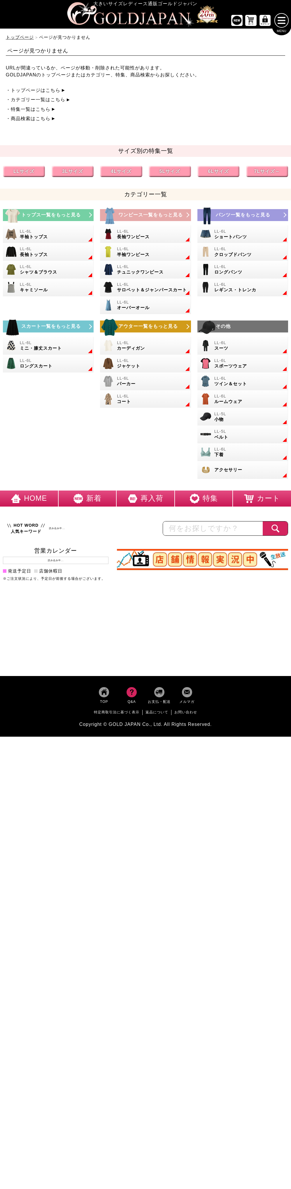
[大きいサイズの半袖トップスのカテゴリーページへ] (48, 236)
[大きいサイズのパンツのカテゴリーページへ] (242, 217)
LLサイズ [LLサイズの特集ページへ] (24, 173)
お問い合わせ (185, 714)
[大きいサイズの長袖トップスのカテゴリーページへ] (48, 254)
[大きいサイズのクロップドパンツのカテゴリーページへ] (242, 254)
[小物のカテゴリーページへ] (242, 419)
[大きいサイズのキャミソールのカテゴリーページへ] (48, 289)
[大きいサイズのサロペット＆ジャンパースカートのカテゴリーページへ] (145, 289)
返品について (157, 714)
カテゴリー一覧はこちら (38, 101)
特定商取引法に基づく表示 (116, 714)
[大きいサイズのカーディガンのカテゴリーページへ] (145, 348)
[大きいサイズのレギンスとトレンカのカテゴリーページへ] (242, 289)
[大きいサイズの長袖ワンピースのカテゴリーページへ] (145, 236)
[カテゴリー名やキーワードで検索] (213, 530)
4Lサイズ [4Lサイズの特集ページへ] (121, 173)
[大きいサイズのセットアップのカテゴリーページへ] (242, 383)
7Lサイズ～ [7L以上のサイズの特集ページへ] (267, 173)
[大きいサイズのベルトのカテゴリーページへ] (242, 436)
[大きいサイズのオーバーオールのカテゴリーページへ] (145, 307)
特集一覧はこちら (30, 110)
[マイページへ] (265, 22)
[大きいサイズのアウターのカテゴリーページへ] (145, 329)
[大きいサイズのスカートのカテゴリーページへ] (48, 329)
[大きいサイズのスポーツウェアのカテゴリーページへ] (242, 365)
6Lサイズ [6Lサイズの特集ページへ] (218, 173)
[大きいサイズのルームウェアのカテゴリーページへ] (242, 401)
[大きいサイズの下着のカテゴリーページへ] (242, 454)
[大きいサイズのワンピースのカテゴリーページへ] (145, 217)
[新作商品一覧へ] (237, 22)
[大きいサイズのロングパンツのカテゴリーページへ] (242, 272)
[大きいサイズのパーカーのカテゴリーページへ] (145, 383)
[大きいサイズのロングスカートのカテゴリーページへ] (48, 365)
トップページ (20, 38)
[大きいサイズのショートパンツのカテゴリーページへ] (242, 236)
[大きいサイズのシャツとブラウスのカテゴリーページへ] (48, 272)
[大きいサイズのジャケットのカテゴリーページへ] (145, 365)
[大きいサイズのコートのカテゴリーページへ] (145, 401)
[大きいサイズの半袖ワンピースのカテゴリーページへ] (145, 254)
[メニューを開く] (281, 22)
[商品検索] (275, 530)
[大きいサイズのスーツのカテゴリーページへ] (242, 348)
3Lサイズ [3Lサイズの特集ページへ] (72, 173)
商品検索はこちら (30, 120)
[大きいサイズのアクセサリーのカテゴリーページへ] (242, 472)
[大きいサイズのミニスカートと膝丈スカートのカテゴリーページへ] (48, 348)
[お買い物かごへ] (251, 22)
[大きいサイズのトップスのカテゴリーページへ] (48, 217)
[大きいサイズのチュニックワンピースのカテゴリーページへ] (145, 272)
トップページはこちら (35, 92)
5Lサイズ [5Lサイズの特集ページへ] (169, 173)
